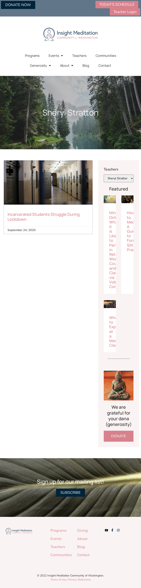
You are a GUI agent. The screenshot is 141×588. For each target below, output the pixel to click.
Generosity (40, 65)
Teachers (79, 55)
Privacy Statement (79, 579)
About (66, 65)
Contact (104, 65)
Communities (106, 55)
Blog (85, 65)
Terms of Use (58, 579)
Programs (32, 55)
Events (56, 55)
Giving (82, 530)
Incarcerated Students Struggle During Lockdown (44, 217)
